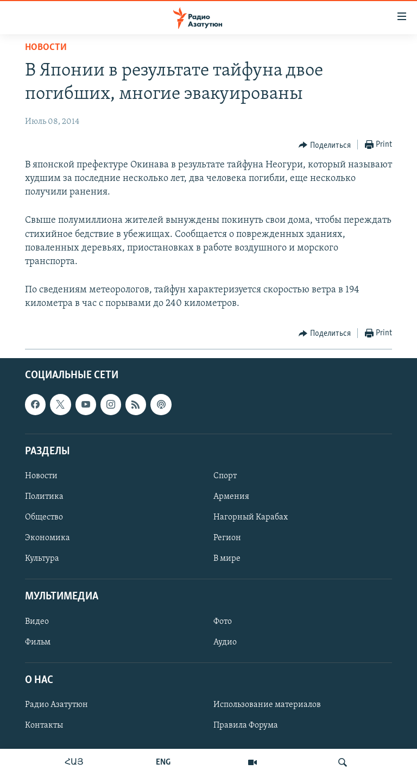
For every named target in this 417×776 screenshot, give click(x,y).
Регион (227, 538)
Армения (231, 496)
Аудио (225, 641)
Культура (42, 558)
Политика (44, 496)
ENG (163, 762)
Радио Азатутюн (56, 704)
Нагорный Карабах (250, 517)
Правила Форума (245, 725)
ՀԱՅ (74, 762)
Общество (44, 517)
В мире (227, 558)
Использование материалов (267, 704)
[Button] (325, 145)
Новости (46, 47)
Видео (37, 621)
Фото (222, 621)
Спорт (225, 476)
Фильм (37, 641)
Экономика (47, 538)
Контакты (44, 725)
